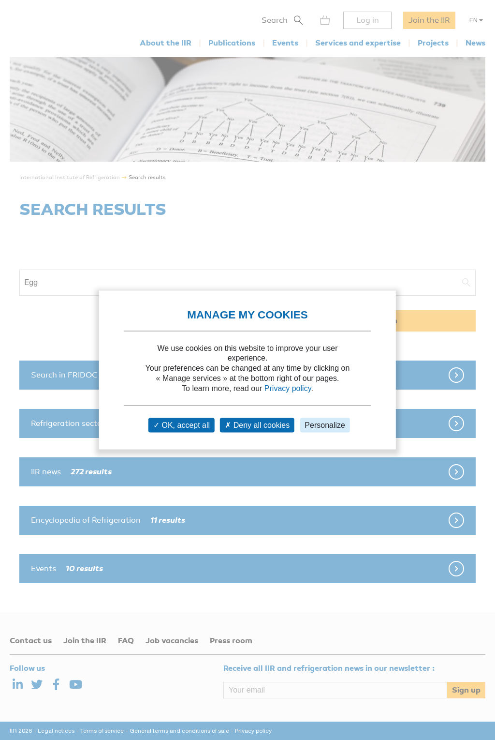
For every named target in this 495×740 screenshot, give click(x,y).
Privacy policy (287, 388)
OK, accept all (181, 425)
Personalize (325, 425)
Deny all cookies (257, 425)
